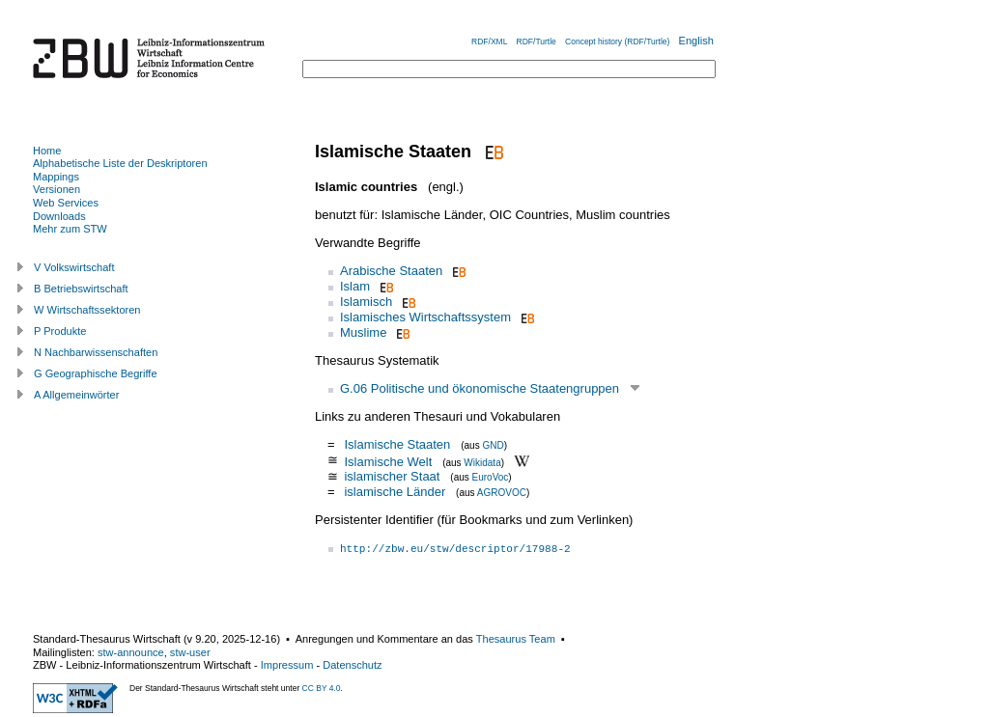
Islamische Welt (388, 461)
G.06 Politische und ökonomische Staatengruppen (479, 388)
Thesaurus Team (515, 639)
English (696, 40)
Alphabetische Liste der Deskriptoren (120, 163)
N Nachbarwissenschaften (95, 352)
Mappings (56, 176)
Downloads (59, 216)
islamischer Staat (391, 476)
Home (47, 150)
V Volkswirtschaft (74, 267)
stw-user (190, 652)
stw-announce (131, 652)
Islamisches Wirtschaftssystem (425, 317)
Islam (355, 286)
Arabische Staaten (391, 270)
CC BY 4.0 (321, 688)
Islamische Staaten (397, 444)
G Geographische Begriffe (95, 373)
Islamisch (366, 301)
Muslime (363, 332)
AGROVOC (501, 492)
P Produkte (60, 331)
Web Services (66, 202)
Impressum (287, 665)
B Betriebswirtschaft (81, 288)
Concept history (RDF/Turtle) (617, 41)
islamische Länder (394, 491)
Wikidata (482, 461)
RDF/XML (489, 41)
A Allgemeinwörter (76, 394)
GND (492, 445)
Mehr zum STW (70, 228)
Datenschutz (352, 665)
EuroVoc (490, 477)
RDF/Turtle (536, 41)
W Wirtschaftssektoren (87, 310)
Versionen (56, 189)
